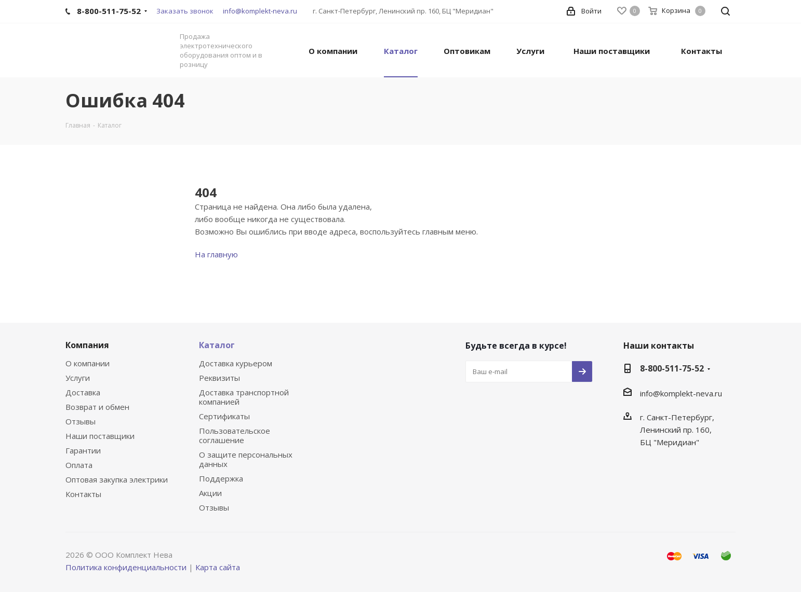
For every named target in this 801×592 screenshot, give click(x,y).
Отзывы (80, 421)
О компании (87, 363)
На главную (216, 254)
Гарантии (83, 450)
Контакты (83, 494)
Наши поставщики (100, 436)
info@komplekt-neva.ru (260, 11)
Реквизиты (219, 378)
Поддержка (221, 478)
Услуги (77, 378)
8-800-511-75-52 (672, 368)
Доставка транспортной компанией (244, 397)
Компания (87, 345)
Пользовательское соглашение (234, 435)
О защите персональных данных (245, 459)
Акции (210, 493)
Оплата (78, 465)
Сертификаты (224, 416)
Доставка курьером (235, 363)
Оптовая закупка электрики (116, 479)
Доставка (82, 392)
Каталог (217, 345)
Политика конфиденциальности (125, 567)
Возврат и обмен (97, 407)
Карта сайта (217, 567)
